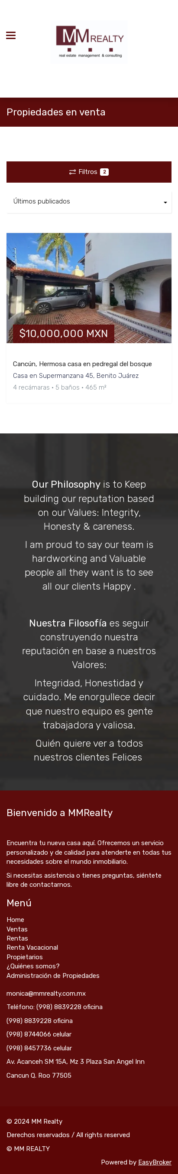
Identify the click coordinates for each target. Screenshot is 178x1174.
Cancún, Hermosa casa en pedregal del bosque (82, 364)
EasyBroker (155, 1162)
